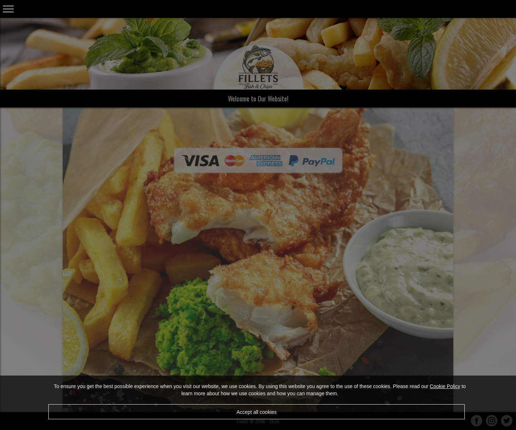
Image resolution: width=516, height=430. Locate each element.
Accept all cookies (256, 412)
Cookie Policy (445, 386)
